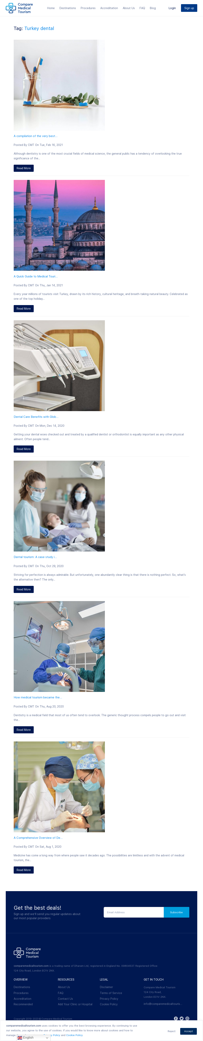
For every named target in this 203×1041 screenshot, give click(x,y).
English (25, 1037)
